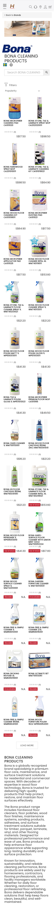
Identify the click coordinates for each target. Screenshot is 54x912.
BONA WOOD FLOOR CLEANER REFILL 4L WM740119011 (39, 261)
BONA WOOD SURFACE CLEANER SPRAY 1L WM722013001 (13, 584)
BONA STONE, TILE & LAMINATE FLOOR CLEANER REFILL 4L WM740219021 (39, 492)
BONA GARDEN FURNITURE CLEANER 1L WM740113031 (39, 583)
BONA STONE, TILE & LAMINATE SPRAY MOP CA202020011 (39, 123)
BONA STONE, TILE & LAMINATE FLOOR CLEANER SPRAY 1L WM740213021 (14, 308)
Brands (17, 15)
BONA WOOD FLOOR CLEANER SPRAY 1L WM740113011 (39, 307)
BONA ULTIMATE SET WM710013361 (39, 674)
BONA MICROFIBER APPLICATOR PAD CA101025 (13, 261)
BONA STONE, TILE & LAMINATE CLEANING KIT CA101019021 (39, 169)
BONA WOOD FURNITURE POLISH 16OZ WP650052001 (38, 721)
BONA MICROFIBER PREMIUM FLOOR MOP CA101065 (39, 399)
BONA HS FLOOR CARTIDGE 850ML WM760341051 (12, 491)
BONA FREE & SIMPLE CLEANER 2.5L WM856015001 (39, 629)
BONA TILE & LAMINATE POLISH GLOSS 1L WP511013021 (14, 399)
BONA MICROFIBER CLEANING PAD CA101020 (13, 123)
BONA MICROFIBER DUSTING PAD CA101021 (38, 215)
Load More (27, 745)
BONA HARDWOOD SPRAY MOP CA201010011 (13, 169)
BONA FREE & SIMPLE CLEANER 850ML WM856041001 (14, 721)
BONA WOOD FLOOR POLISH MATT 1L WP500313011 (14, 353)
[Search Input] (24, 72)
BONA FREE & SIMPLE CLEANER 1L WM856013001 (14, 629)
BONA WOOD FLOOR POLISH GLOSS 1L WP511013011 (39, 353)
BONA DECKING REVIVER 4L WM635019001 (11, 675)
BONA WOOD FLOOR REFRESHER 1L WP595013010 (14, 537)
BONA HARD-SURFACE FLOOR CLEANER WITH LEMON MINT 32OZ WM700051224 (39, 540)
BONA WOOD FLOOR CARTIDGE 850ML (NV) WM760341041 (39, 445)
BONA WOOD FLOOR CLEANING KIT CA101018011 (14, 215)
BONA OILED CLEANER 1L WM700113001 (14, 444)
